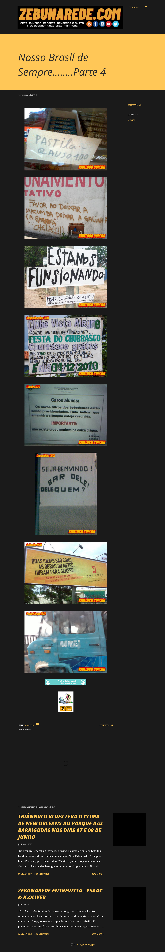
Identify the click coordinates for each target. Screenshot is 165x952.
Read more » (98, 874)
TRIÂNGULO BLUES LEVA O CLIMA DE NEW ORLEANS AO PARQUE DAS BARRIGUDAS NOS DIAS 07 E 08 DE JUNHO (60, 826)
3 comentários (41, 874)
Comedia (131, 120)
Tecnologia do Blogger (82, 945)
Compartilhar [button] (135, 105)
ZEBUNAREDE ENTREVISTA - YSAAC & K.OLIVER (60, 894)
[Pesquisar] (134, 7)
